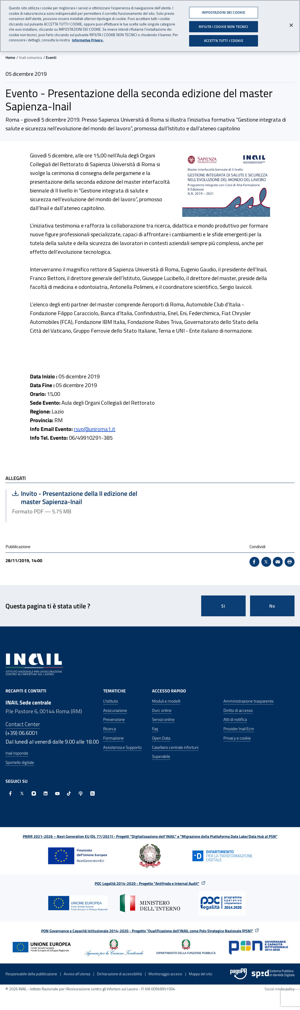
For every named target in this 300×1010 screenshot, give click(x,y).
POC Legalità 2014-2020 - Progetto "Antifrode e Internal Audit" (147, 883)
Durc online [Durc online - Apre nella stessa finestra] (162, 710)
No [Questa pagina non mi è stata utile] (272, 606)
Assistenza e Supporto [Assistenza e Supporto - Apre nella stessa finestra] (122, 747)
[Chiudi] (291, 23)
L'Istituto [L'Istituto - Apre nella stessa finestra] (110, 701)
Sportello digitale (19, 762)
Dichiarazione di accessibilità (119, 974)
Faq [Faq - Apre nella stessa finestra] (155, 729)
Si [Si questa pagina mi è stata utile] (223, 606)
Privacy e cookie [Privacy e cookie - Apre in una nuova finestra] (237, 738)
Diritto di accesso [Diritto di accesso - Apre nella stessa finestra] (238, 710)
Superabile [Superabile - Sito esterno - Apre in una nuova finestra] (161, 756)
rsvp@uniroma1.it (94, 429)
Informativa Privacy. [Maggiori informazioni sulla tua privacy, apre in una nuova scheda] (87, 38)
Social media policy (280, 989)
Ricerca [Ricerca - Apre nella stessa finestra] (109, 729)
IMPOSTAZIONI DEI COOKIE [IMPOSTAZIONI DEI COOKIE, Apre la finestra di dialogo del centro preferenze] (223, 10)
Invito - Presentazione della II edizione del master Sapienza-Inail (74, 497)
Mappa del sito (200, 974)
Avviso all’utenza (77, 974)
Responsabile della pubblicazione (31, 974)
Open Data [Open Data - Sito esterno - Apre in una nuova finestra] (161, 738)
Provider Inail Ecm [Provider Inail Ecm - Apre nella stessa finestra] (238, 729)
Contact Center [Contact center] (22, 724)
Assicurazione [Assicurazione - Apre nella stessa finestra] (115, 710)
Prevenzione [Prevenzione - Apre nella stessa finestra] (114, 719)
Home (10, 57)
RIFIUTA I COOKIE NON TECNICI (223, 24)
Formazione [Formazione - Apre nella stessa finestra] (113, 738)
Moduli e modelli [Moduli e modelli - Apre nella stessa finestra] (166, 701)
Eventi (51, 57)
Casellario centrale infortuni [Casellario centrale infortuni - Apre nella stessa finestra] (175, 747)
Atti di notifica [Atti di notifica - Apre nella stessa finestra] (235, 719)
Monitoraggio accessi (165, 974)
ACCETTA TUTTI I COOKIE (223, 38)
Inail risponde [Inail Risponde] (16, 753)
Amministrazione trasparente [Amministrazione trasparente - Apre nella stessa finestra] (248, 701)
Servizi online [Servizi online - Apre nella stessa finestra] (163, 719)
